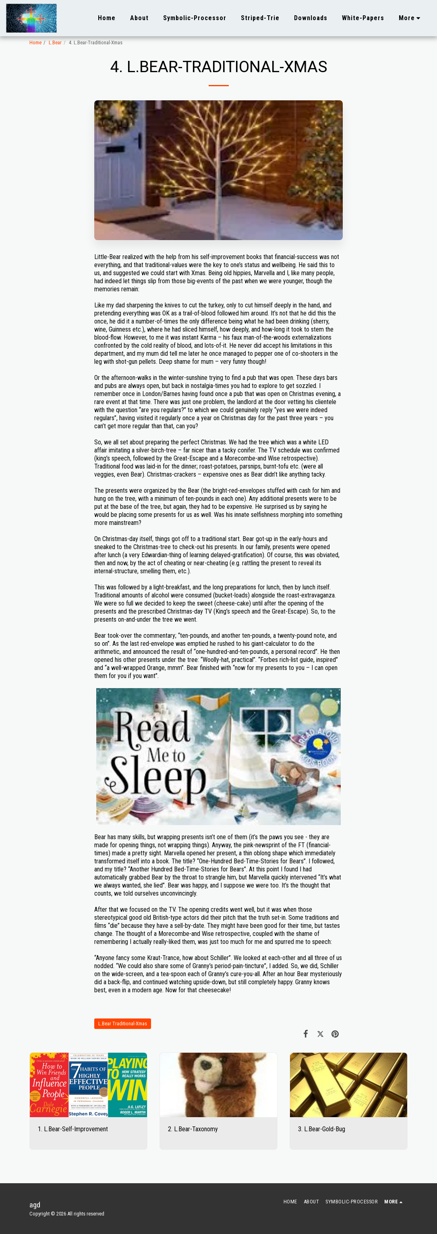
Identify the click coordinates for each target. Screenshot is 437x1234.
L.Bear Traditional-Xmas (122, 1023)
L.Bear (55, 42)
